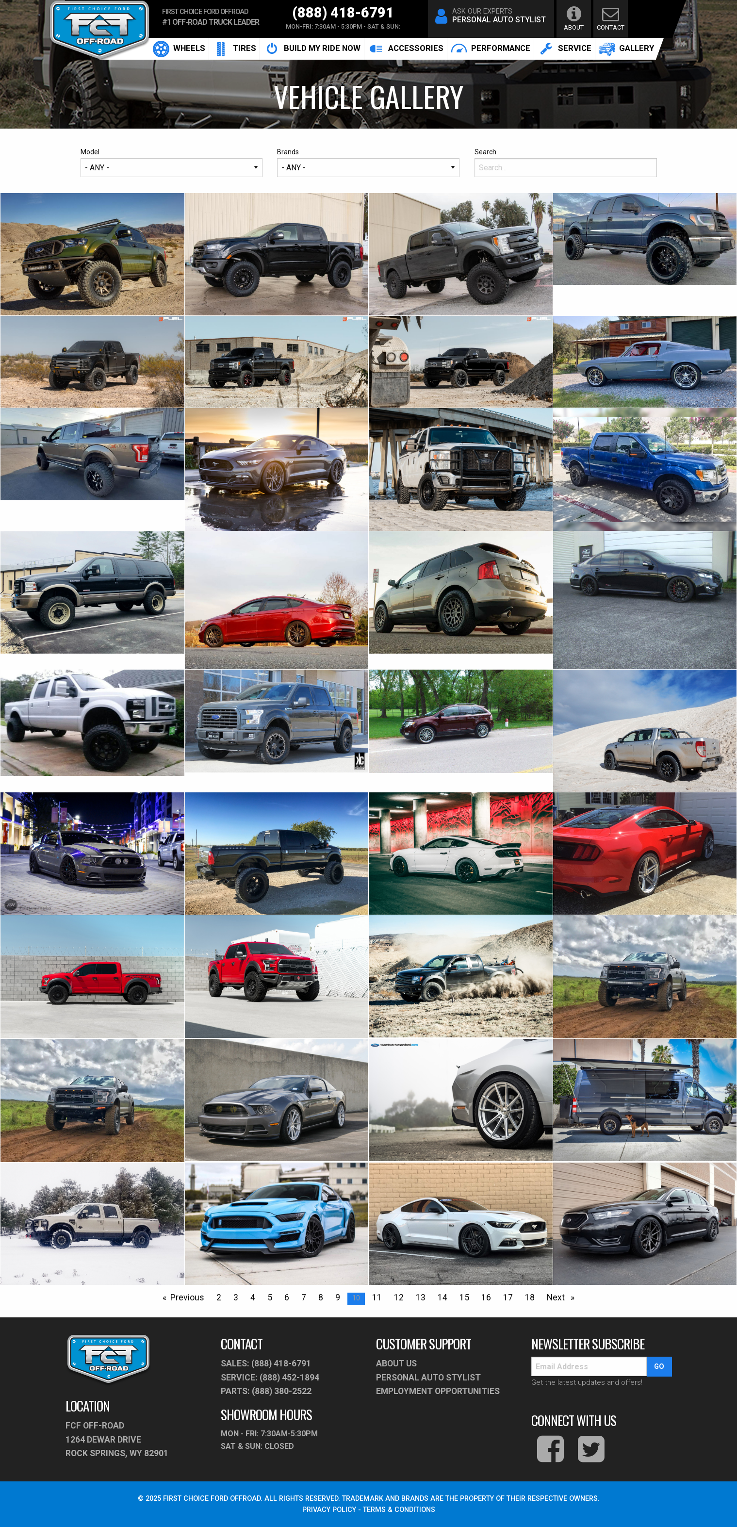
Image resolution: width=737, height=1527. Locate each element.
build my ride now (311, 49)
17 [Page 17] (508, 1297)
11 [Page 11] (377, 1297)
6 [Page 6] (286, 1297)
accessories (405, 48)
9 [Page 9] (337, 1297)
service (564, 48)
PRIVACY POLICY (329, 1510)
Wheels (179, 48)
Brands (368, 162)
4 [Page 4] (252, 1297)
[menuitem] (179, 49)
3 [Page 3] (235, 1297)
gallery (626, 48)
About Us (396, 1363)
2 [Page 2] (218, 1297)
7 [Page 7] (303, 1297)
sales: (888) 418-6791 (266, 1363)
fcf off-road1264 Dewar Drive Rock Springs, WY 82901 (117, 1439)
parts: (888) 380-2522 (266, 1391)
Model (172, 162)
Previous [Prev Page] (189, 1296)
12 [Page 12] (399, 1297)
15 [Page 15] (464, 1297)
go (659, 1367)
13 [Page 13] (421, 1297)
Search (566, 162)
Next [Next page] (563, 1296)
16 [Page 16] (486, 1297)
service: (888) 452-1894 (270, 1377)
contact (610, 18)
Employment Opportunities (438, 1391)
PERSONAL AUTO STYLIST (428, 1377)
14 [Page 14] (442, 1297)
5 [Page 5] (269, 1297)
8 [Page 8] (320, 1297)
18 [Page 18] (530, 1297)
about (573, 18)
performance (490, 48)
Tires (234, 48)
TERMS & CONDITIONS (399, 1510)
